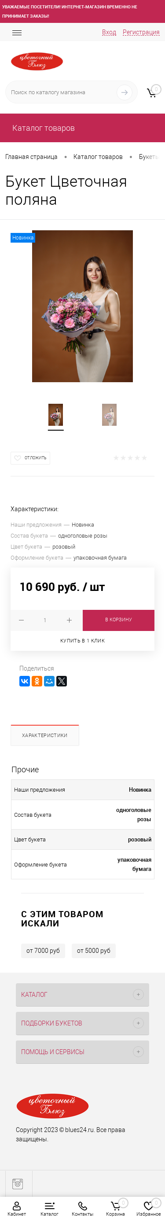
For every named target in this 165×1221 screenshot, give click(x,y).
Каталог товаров (43, 128)
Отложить (36, 458)
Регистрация (141, 32)
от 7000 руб (43, 950)
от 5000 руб (93, 950)
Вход (109, 32)
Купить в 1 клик (82, 641)
